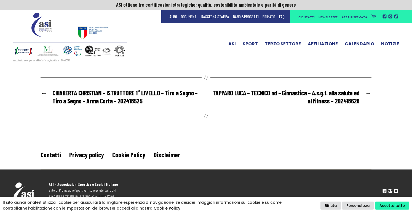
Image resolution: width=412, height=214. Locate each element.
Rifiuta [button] (331, 205)
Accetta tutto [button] (392, 205)
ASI (232, 45)
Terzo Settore (283, 45)
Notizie (390, 45)
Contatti (306, 17)
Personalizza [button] (358, 205)
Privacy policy (86, 155)
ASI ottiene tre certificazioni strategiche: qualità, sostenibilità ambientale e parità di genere (206, 5)
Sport (250, 45)
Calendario (359, 45)
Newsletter (328, 17)
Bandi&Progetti (246, 16)
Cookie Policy (128, 155)
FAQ (282, 16)
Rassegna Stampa (215, 16)
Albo (173, 16)
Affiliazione (323, 45)
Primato (269, 16)
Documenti (189, 16)
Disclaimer (167, 155)
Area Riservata (354, 17)
